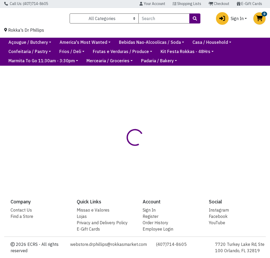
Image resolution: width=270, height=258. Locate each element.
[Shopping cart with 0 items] (259, 19)
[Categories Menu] (104, 20)
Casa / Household (26, 53)
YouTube (217, 222)
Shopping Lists (187, 3)
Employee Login (158, 229)
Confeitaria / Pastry (75, 53)
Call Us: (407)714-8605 (26, 3)
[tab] (128, 143)
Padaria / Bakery (157, 62)
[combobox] (164, 20)
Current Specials (25, 44)
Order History (155, 222)
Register (150, 216)
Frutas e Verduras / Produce (168, 53)
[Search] (164, 20)
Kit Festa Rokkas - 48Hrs (233, 53)
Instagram (219, 210)
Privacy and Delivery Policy (102, 222)
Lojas (82, 216)
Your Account (152, 3)
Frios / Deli (117, 53)
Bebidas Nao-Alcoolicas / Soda (195, 44)
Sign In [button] (230, 19)
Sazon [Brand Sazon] (171, 163)
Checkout (219, 3)
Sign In (149, 210)
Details (127, 143)
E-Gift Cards (249, 3)
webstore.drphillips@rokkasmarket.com (108, 244)
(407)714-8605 (171, 244)
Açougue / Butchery (73, 44)
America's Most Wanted (128, 44)
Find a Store (22, 216)
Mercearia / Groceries (107, 62)
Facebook (218, 216)
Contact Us (21, 210)
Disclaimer (153, 143)
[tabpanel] (191, 165)
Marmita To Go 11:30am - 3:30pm (41, 62)
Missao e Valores (93, 210)
